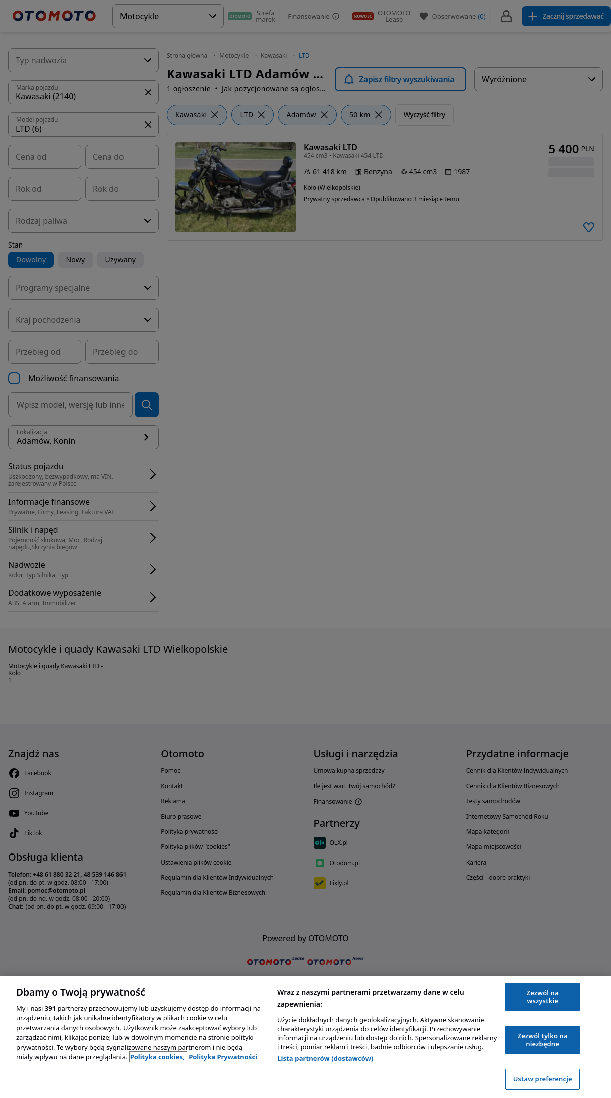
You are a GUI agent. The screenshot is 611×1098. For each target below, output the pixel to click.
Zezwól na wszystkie (543, 996)
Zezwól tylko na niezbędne (543, 1039)
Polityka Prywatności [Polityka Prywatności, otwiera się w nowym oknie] (223, 1056)
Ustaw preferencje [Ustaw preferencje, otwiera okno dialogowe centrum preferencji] (542, 1078)
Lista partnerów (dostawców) (325, 1058)
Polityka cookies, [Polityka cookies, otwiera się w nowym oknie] (158, 1056)
